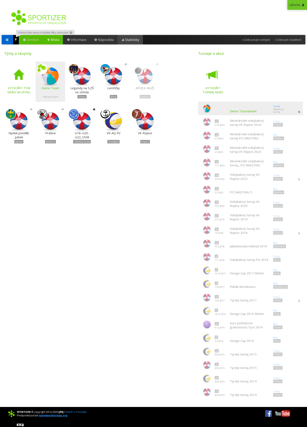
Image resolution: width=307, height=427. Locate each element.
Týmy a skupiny (18, 53)
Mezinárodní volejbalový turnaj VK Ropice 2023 (247, 149)
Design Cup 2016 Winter (247, 314)
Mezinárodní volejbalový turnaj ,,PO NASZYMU (247, 163)
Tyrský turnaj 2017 (243, 300)
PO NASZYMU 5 (241, 192)
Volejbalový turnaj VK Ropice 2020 (245, 203)
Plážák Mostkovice (243, 287)
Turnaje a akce (211, 53)
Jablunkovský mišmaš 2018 (248, 246)
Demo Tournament (243, 111)
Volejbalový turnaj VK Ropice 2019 (245, 217)
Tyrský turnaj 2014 (243, 381)
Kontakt (82, 412)
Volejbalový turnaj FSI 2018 (249, 260)
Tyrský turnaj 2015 (243, 354)
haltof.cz (70, 412)
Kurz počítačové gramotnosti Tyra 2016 (246, 325)
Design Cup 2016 (242, 341)
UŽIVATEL (297, 5)
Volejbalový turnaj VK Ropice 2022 (245, 176)
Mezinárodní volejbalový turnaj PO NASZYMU (247, 136)
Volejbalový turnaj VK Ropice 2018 (245, 230)
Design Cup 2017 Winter (247, 273)
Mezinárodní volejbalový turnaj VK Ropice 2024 (247, 122)
